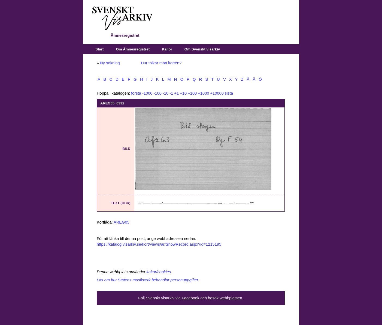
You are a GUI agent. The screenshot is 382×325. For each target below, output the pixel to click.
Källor (167, 49)
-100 (158, 93)
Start (99, 49)
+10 (183, 93)
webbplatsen (231, 298)
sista (229, 93)
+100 (192, 93)
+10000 (217, 93)
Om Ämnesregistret (133, 49)
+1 (176, 93)
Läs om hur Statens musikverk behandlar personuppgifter (147, 280)
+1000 (203, 93)
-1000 (147, 93)
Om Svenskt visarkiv (202, 49)
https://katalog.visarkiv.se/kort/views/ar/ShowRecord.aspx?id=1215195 (159, 244)
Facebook (190, 298)
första (136, 93)
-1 (171, 93)
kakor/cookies (159, 272)
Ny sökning (110, 63)
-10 (165, 93)
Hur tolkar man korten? (161, 63)
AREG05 (121, 222)
